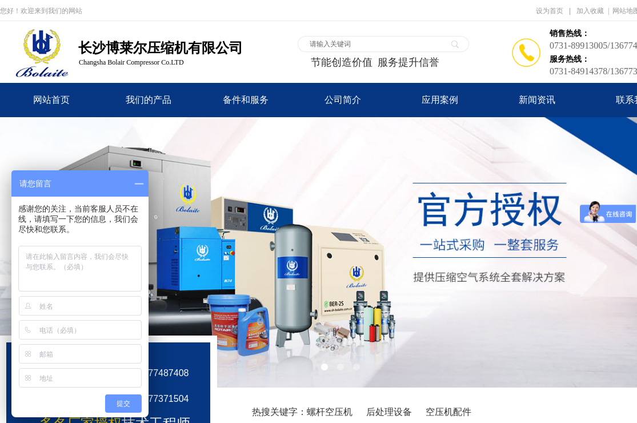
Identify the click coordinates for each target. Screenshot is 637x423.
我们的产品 (148, 100)
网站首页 (51, 100)
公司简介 (342, 100)
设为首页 (549, 11)
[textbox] (376, 44)
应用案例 (440, 100)
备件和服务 (246, 100)
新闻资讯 (537, 100)
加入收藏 (590, 11)
